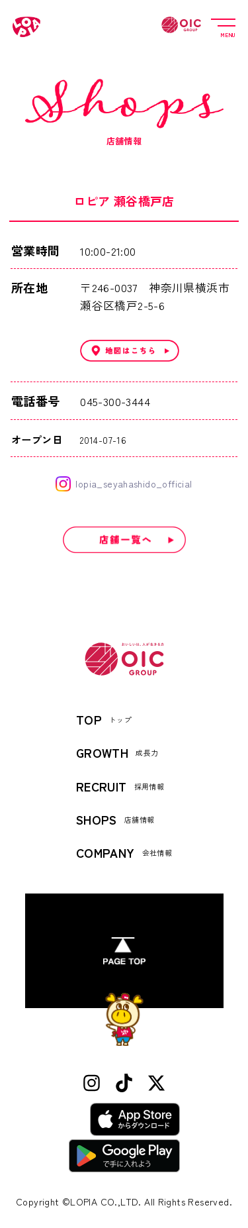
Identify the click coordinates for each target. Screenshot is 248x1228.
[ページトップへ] (124, 951)
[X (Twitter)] (156, 1084)
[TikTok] (124, 1084)
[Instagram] (91, 1084)
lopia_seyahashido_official (124, 483)
